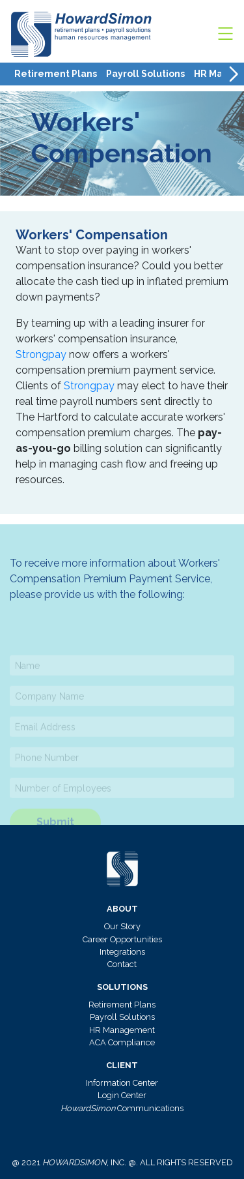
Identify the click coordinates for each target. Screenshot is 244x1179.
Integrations (122, 952)
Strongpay (41, 354)
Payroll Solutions (145, 73)
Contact (122, 964)
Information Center (122, 1083)
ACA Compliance (122, 1042)
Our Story (122, 926)
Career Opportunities (122, 939)
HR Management (122, 1030)
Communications (122, 1108)
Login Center (122, 1095)
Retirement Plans (55, 73)
